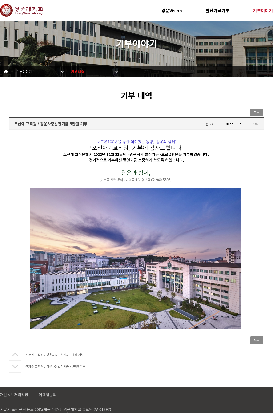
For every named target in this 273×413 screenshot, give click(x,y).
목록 (257, 112)
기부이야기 (263, 10)
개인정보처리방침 (14, 394)
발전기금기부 (217, 10)
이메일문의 (47, 394)
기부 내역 (77, 71)
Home (6, 71)
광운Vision (171, 10)
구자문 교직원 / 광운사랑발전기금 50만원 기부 (55, 366)
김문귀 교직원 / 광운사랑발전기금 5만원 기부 (54, 354)
